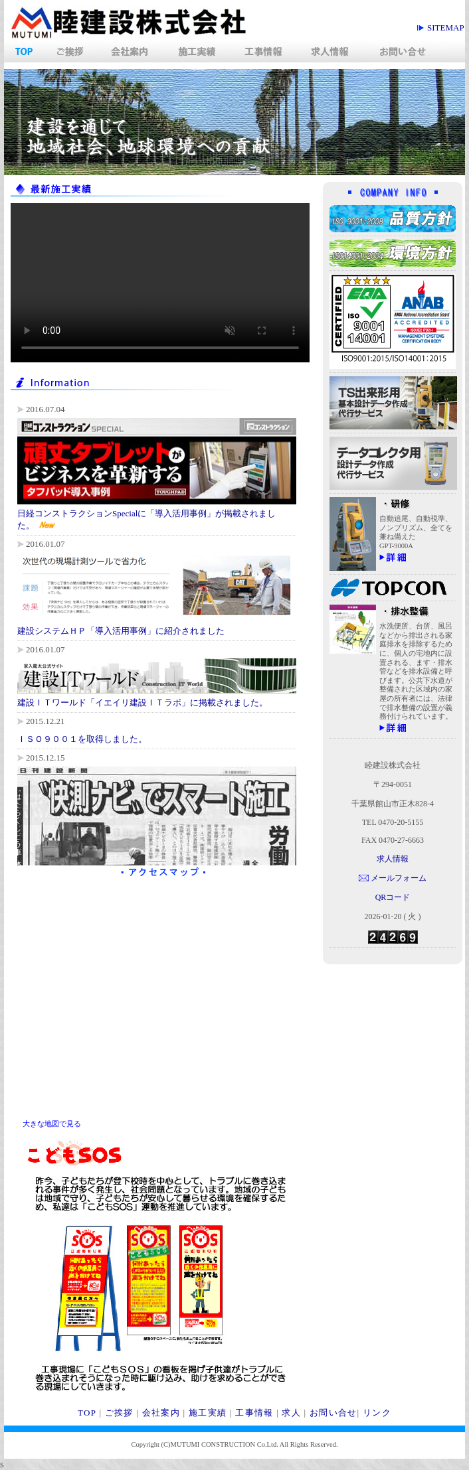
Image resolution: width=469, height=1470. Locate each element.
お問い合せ (333, 1413)
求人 (291, 1413)
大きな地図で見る (52, 1124)
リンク (377, 1413)
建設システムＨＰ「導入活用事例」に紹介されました (121, 631)
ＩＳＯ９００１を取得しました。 (82, 739)
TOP (87, 1413)
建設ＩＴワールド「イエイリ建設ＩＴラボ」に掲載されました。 (142, 702)
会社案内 (161, 1413)
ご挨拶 (119, 1413)
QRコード (393, 897)
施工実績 (208, 1413)
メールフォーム (398, 878)
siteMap (445, 28)
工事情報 (254, 1413)
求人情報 (393, 858)
